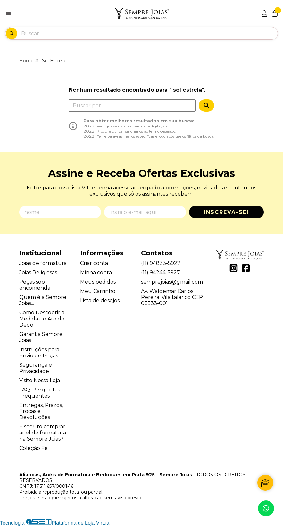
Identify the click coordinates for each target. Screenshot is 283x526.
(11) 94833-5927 (160, 263)
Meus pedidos (98, 282)
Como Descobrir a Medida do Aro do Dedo (41, 319)
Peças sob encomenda (34, 285)
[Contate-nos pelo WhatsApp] (266, 508)
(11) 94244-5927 (160, 272)
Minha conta (96, 272)
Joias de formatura (43, 263)
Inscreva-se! (226, 212)
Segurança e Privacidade (35, 368)
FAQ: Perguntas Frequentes (39, 393)
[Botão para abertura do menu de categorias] (8, 13)
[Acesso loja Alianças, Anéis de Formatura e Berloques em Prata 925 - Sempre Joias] (264, 13)
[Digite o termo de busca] (149, 33)
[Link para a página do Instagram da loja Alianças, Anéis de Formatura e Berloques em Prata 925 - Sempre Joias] (233, 268)
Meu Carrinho (97, 291)
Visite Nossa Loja (39, 380)
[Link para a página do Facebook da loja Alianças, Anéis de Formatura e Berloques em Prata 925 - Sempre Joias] (245, 268)
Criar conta (94, 263)
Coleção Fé (33, 448)
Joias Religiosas (38, 272)
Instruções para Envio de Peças (39, 352)
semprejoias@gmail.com (172, 282)
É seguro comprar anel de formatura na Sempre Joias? (42, 433)
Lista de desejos (100, 300)
